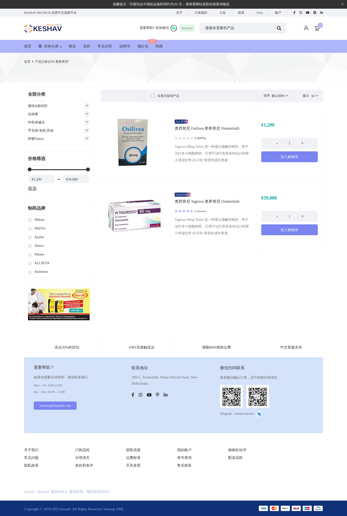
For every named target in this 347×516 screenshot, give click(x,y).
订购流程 (82, 450)
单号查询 (184, 458)
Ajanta (39, 237)
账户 (278, 12)
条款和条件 (84, 465)
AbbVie (40, 228)
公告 (223, 12)
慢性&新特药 (37, 106)
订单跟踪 (201, 12)
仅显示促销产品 (165, 96)
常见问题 (31, 458)
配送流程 (235, 458)
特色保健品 (36, 122)
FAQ (260, 12)
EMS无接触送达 (141, 347)
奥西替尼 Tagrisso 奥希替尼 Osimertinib (207, 203)
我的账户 (184, 450)
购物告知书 (237, 450)
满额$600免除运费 (216, 347)
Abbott (39, 219)
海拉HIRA (59, 492)
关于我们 (31, 450)
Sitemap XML (113, 509)
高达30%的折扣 (67, 347)
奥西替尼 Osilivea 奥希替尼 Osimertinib (207, 130)
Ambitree (41, 272)
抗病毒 (33, 114)
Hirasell (43, 492)
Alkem (39, 254)
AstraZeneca (182, 196)
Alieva (39, 246)
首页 (27, 61)
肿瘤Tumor (36, 139)
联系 (241, 12)
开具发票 (133, 465)
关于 (179, 12)
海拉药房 (76, 492)
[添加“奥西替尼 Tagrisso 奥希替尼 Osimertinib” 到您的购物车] (289, 232)
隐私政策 (31, 465)
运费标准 (133, 458)
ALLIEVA (41, 263)
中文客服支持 (291, 347)
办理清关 (82, 458)
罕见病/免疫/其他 (40, 130)
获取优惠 (133, 450)
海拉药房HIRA (98, 492)
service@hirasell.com (55, 406)
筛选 (32, 188)
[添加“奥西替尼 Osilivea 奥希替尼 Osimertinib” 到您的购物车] (289, 159)
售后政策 (184, 465)
